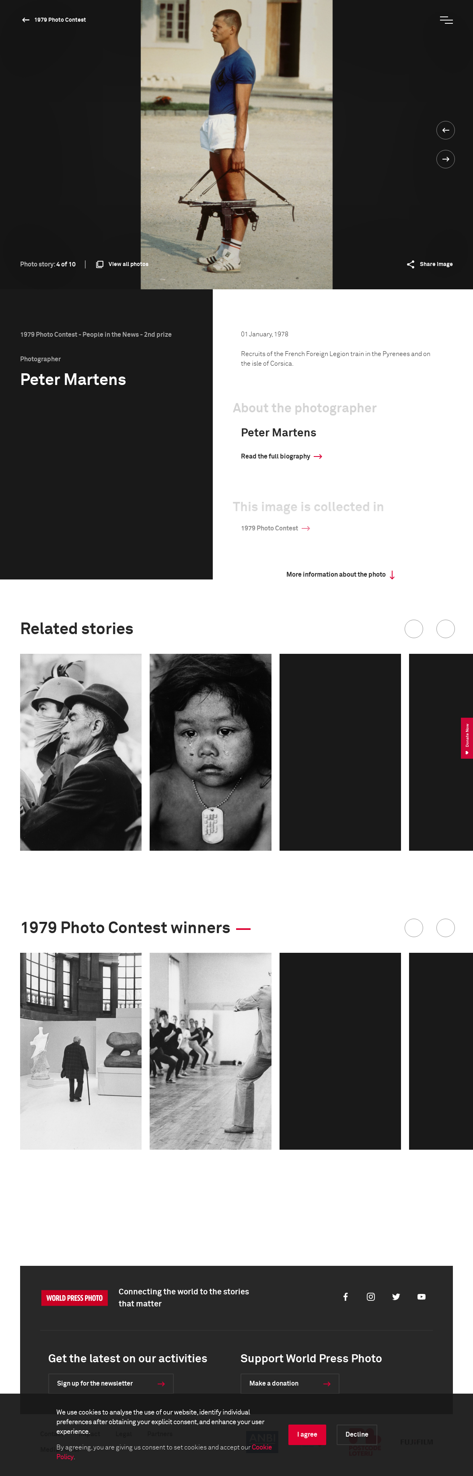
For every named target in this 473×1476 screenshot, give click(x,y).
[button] (414, 629)
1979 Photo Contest (60, 20)
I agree (307, 1434)
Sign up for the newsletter (95, 1383)
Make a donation (273, 1383)
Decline (356, 1434)
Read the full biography (275, 456)
